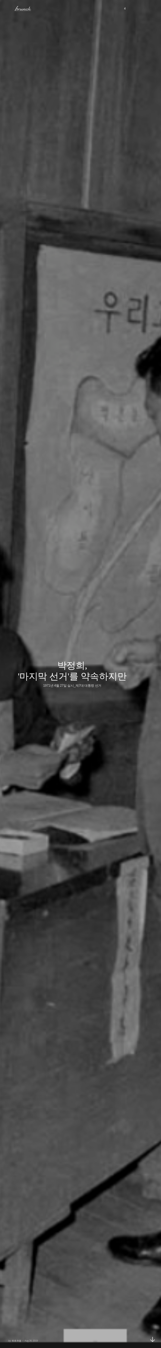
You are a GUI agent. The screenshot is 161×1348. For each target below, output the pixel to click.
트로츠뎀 (16, 1340)
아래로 (152, 1339)
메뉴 (9, 8)
